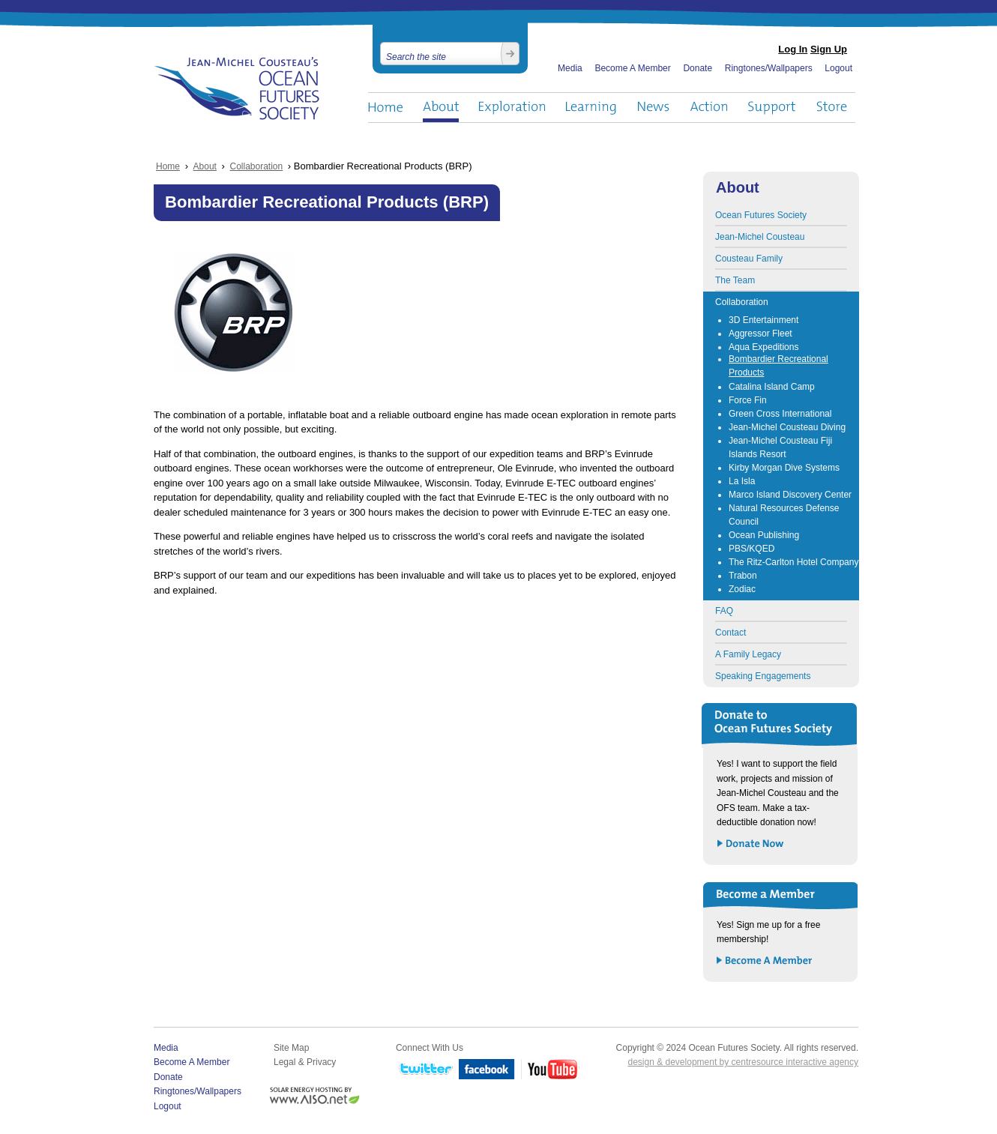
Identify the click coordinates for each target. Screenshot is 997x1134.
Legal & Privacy (305, 1062)
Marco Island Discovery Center (790, 494)
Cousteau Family (749, 258)
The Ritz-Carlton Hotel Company (793, 562)
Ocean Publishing (764, 535)
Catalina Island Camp (772, 386)
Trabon (743, 575)
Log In (792, 49)
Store (832, 107)
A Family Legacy (748, 654)
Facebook (487, 1070)
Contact (730, 632)
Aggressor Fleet (760, 333)
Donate (697, 68)
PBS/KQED (751, 548)
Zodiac (742, 589)
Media (570, 68)
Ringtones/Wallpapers (769, 68)
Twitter (424, 1070)
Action (708, 107)
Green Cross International (780, 413)
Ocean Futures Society (237, 88)
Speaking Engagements (762, 676)
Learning (591, 107)
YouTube (550, 1070)
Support (771, 107)
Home (385, 107)
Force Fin (748, 400)
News (653, 107)
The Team (735, 280)
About (441, 107)
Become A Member (632, 68)
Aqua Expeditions (763, 347)
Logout (838, 68)
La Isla (742, 481)
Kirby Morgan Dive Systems (784, 467)
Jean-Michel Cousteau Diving (787, 427)
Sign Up (828, 49)
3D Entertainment (763, 320)
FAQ (724, 611)
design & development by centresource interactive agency (742, 1062)
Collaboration (256, 166)
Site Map (291, 1048)
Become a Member (765, 961)
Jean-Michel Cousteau (759, 237)
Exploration (512, 107)
